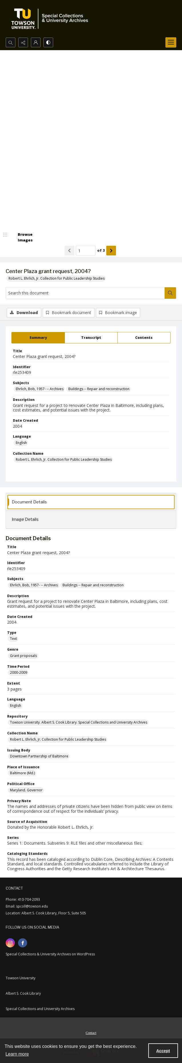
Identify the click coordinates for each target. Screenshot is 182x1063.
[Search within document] (170, 293)
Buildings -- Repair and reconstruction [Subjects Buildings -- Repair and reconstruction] (98, 388)
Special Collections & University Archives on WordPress (50, 954)
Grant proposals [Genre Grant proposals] (23, 655)
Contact (91, 1033)
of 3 (101, 250)
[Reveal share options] (23, 42)
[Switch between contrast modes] (48, 42)
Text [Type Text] (13, 638)
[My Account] (35, 42)
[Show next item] (111, 250)
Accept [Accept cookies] (163, 1050)
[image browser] (21, 237)
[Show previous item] (69, 250)
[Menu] (170, 42)
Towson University (20, 978)
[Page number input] (86, 250)
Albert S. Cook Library (23, 993)
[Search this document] (85, 293)
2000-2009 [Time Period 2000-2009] (18, 672)
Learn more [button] (17, 1054)
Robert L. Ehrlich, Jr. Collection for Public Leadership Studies (57, 278)
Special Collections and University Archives (40, 1008)
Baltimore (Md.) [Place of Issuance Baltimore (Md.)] (22, 773)
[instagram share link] (10, 942)
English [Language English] (21, 442)
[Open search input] (10, 42)
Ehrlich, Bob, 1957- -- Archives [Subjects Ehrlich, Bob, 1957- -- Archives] (39, 388)
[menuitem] (91, 1032)
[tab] (38, 337)
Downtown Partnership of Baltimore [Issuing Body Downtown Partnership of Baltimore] (39, 756)
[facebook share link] (22, 942)
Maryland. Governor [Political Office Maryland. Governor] (26, 790)
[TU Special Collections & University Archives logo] (51, 19)
